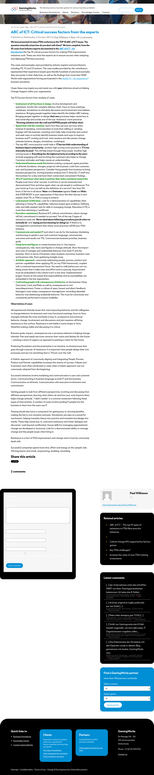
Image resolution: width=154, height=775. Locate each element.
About (65, 12)
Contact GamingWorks (23, 745)
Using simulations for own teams (55, 753)
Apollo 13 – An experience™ (75, 78)
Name (9, 530)
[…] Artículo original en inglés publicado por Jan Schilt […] (127, 606)
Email (9, 539)
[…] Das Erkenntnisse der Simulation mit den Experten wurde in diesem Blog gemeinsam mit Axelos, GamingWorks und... (127, 649)
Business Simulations (50, 12)
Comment (11, 505)
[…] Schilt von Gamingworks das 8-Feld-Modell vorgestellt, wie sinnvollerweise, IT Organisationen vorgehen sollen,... (127, 630)
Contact (106, 12)
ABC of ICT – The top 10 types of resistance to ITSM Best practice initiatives (125, 528)
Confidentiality (26, 769)
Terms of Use (40, 769)
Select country (111, 683)
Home (22, 27)
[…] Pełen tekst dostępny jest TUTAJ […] (127, 617)
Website (9, 548)
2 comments (86, 37)
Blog (27, 27)
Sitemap (14, 769)
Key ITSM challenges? (120, 550)
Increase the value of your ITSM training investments (129, 556)
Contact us (122, 754)
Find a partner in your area (53, 756)
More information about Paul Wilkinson (119, 505)
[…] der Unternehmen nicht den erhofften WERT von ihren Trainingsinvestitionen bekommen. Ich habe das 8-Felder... (127, 591)
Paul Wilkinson (61, 37)
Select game (110, 693)
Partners (75, 12)
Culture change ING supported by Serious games (130, 543)
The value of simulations (52, 750)
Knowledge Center (90, 12)
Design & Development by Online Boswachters (67, 769)
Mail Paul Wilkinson (131, 497)
